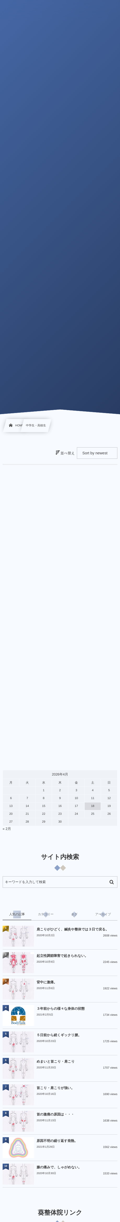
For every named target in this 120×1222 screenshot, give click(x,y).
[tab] (17, 914)
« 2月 (7, 829)
